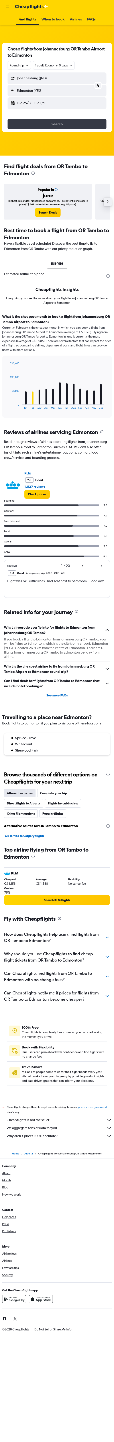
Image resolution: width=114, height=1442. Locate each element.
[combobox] (19, 65)
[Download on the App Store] (41, 1299)
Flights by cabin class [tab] (63, 803)
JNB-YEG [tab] (57, 263)
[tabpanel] (57, 367)
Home (15, 1153)
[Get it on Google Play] (14, 1299)
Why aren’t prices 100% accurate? (59, 1136)
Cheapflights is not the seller (59, 1120)
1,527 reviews (34, 486)
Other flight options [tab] (21, 813)
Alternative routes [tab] (20, 793)
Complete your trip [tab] (53, 793)
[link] (48, 212)
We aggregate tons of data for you (59, 1128)
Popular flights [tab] (52, 813)
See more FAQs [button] (57, 695)
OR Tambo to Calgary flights (24, 836)
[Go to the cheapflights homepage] (31, 7)
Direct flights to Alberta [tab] (23, 803)
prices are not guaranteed (92, 1107)
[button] (7, 7)
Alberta (28, 1153)
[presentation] (33, 173)
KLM (27, 473)
